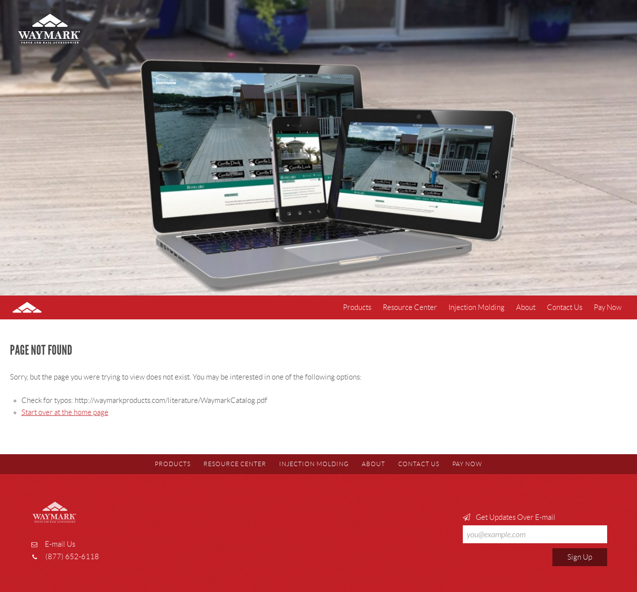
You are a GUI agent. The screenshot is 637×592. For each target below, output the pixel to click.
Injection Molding (476, 307)
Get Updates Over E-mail (535, 528)
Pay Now (608, 307)
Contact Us (564, 307)
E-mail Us (60, 544)
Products (357, 307)
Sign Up (579, 557)
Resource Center (410, 307)
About (525, 307)
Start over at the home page (64, 412)
